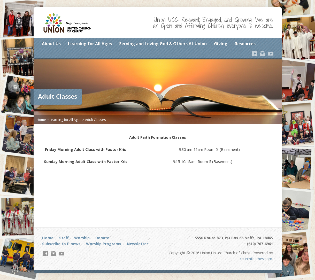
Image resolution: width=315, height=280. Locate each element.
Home (41, 119)
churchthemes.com (256, 258)
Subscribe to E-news (61, 243)
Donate (102, 237)
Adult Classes (95, 119)
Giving (220, 43)
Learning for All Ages (90, 43)
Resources (245, 43)
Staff (63, 237)
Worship (82, 237)
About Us (51, 43)
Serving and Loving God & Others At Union (163, 43)
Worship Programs (103, 243)
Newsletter (137, 243)
